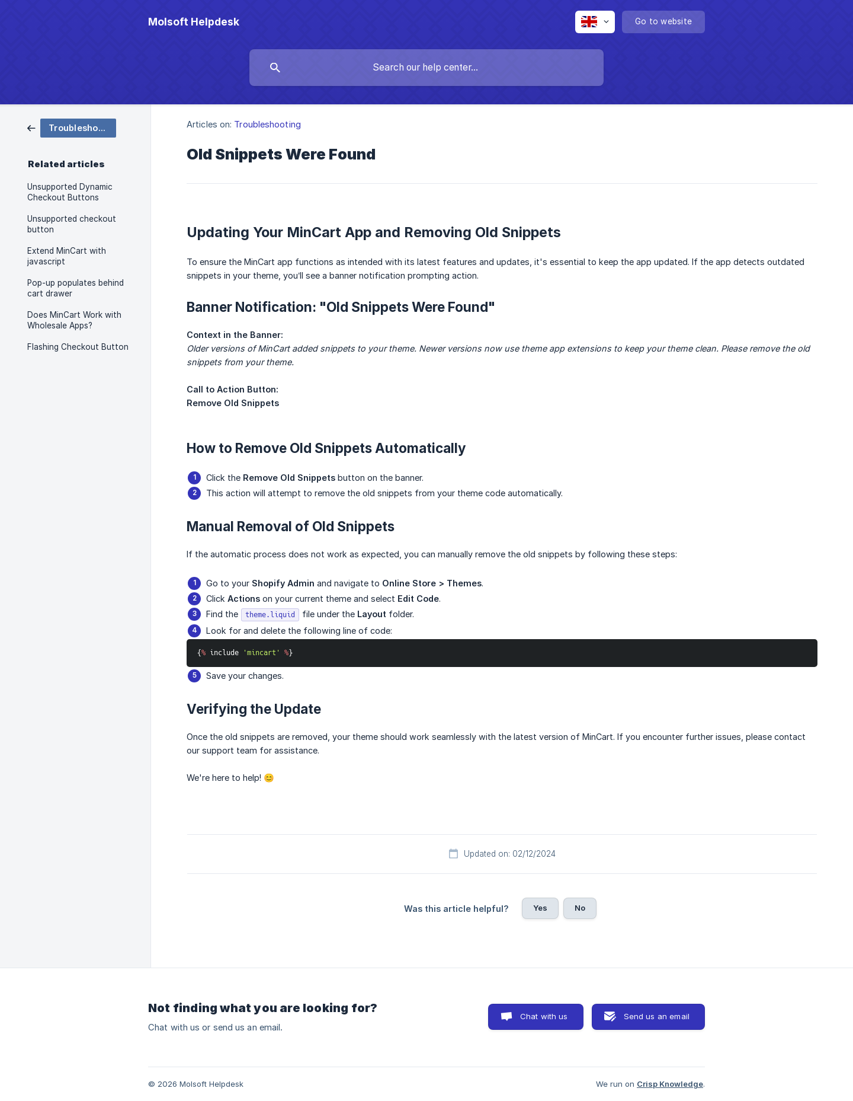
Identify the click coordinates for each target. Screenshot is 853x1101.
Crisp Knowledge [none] (670, 1084)
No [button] (580, 907)
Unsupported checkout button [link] (71, 224)
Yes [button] (540, 907)
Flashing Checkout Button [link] (78, 347)
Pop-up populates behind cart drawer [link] (75, 288)
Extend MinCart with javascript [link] (66, 256)
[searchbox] (426, 67)
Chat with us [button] (544, 1016)
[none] (193, 22)
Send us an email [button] (657, 1016)
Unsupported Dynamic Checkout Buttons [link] (70, 192)
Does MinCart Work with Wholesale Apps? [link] (74, 320)
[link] (71, 127)
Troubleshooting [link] (267, 124)
